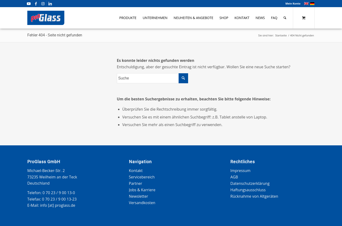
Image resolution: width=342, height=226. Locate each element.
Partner (135, 183)
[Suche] (284, 18)
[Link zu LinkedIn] (50, 3)
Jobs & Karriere (142, 189)
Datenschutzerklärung (250, 183)
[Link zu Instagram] (42, 3)
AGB (234, 177)
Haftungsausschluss (248, 189)
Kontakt (136, 170)
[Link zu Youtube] (28, 3)
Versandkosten (142, 202)
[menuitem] (291, 3)
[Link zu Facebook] (35, 3)
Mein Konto (292, 3)
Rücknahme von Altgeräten (254, 196)
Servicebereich (142, 177)
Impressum (240, 170)
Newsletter (138, 196)
